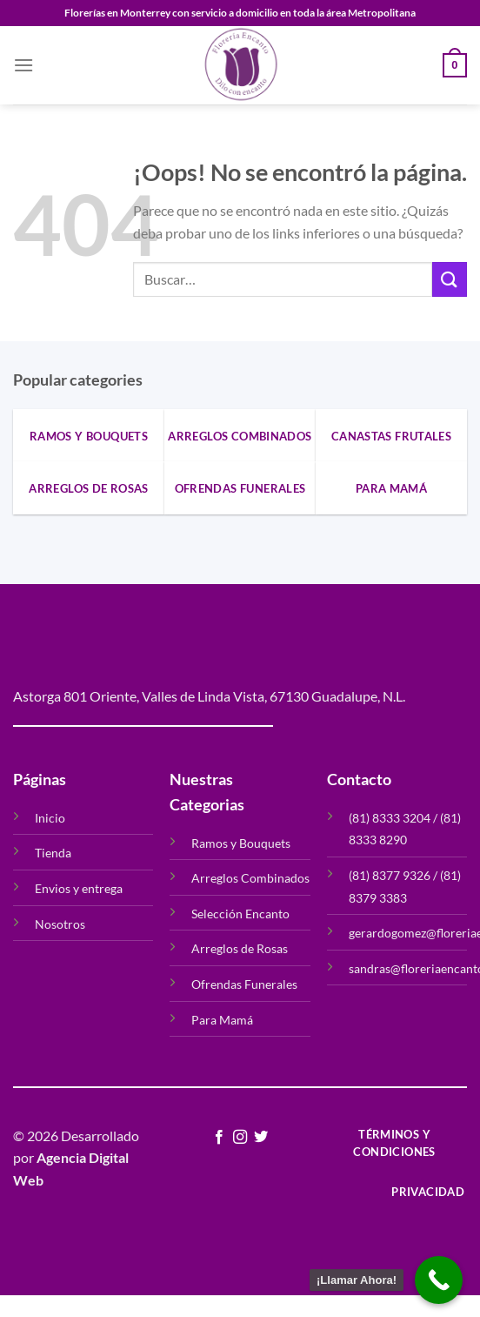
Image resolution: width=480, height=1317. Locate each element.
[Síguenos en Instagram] (240, 1138)
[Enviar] (449, 279)
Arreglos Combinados (250, 877)
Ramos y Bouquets (240, 843)
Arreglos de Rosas (239, 948)
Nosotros (60, 924)
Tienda (53, 852)
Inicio (50, 817)
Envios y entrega (79, 888)
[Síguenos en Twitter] (261, 1138)
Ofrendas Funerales (244, 984)
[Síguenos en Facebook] (218, 1138)
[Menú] (23, 65)
